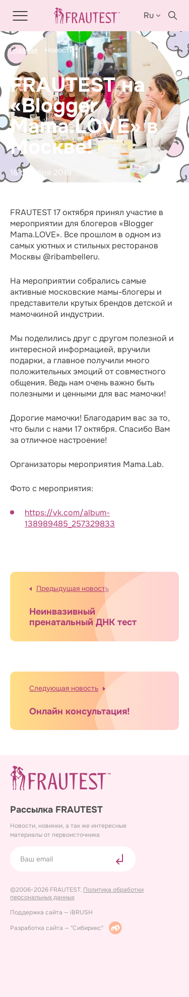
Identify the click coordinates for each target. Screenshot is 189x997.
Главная (23, 50)
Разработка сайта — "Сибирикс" (66, 928)
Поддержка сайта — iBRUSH (51, 912)
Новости (59, 50)
